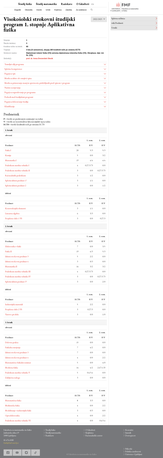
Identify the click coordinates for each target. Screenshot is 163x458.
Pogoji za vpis (9, 73)
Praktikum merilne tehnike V (17, 372)
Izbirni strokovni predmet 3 (16, 256)
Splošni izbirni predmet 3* (16, 281)
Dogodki (17, 10)
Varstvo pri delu (12, 314)
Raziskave (66, 4)
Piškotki (128, 448)
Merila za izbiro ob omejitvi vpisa (18, 78)
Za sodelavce (81, 10)
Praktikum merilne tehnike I (17, 165)
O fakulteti (82, 4)
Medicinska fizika (12, 405)
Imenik (39, 10)
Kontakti (129, 430)
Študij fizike (25, 4)
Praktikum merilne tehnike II (17, 170)
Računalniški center (93, 435)
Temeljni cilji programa (14, 64)
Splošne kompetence (13, 69)
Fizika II (8, 251)
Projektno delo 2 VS (13, 309)
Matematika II (11, 266)
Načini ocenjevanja (12, 87)
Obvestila (28, 10)
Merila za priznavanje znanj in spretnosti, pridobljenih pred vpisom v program (37, 83)
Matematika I (10, 160)
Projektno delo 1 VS (13, 218)
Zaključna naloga (12, 377)
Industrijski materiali (14, 304)
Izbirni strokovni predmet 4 (16, 261)
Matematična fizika (13, 400)
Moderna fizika (11, 367)
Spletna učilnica (118, 18)
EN (92, 4)
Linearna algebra (12, 213)
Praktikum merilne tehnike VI (18, 420)
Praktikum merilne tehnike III (18, 271)
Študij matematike (46, 4)
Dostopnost (130, 435)
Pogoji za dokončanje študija (16, 101)
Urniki (48, 10)
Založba (69, 10)
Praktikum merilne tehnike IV (18, 276)
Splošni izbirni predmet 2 (15, 185)
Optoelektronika (12, 415)
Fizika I (8, 150)
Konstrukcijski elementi (15, 208)
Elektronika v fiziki (13, 246)
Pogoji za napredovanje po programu (20, 92)
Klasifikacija (9, 106)
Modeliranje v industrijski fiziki (18, 410)
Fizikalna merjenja (12, 347)
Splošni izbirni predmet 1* (16, 180)
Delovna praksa (11, 342)
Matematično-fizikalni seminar (18, 362)
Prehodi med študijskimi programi (18, 97)
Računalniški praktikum (15, 175)
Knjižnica (58, 10)
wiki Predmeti (117, 23)
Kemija (8, 155)
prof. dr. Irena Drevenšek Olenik (39, 58)
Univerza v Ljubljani (133, 454)
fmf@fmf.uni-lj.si (11, 442)
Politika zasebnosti (133, 451)
